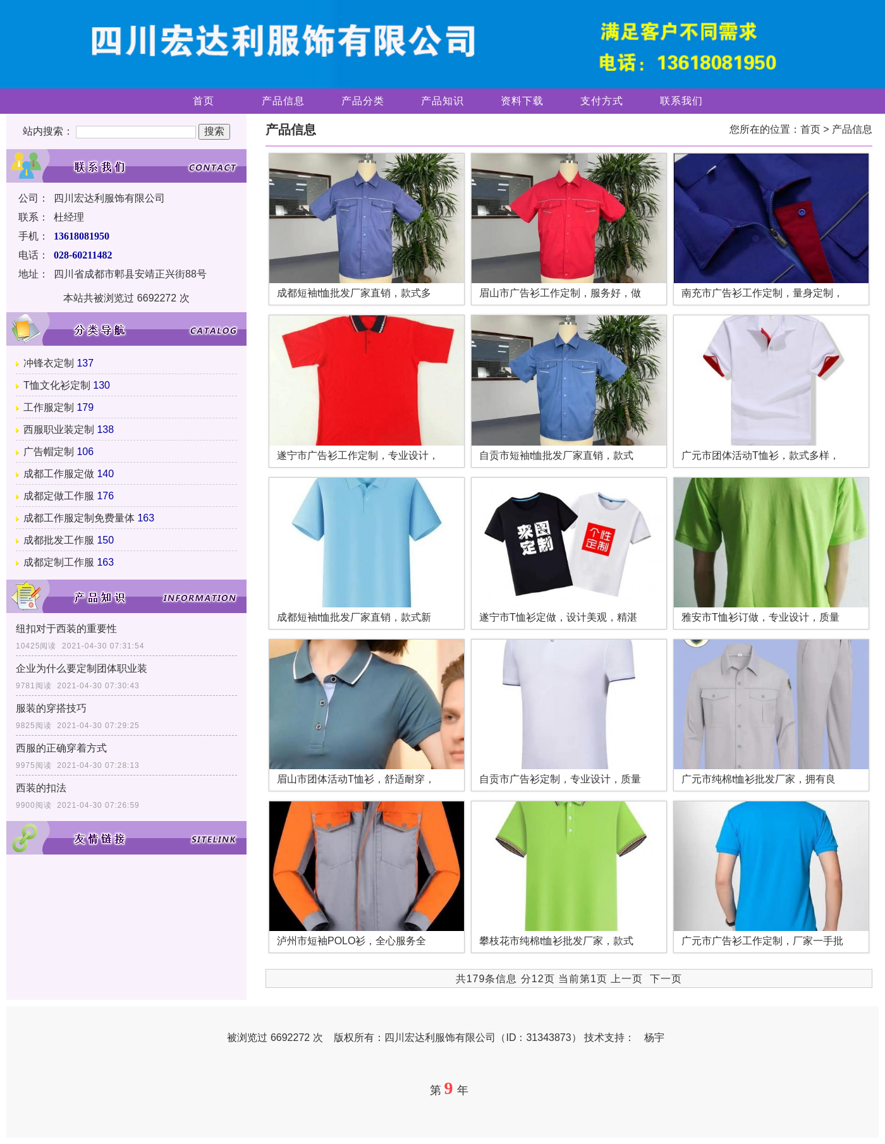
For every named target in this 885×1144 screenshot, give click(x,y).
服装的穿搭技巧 (51, 708)
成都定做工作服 (58, 495)
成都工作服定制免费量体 (79, 518)
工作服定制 (48, 407)
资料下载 (522, 100)
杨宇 (654, 1037)
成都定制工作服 (58, 562)
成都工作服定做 (58, 473)
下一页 (666, 978)
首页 (203, 100)
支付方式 (601, 100)
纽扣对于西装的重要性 (66, 628)
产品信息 (283, 100)
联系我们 (681, 100)
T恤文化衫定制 (56, 385)
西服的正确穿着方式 (61, 748)
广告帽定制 (48, 451)
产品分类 (362, 100)
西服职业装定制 (58, 429)
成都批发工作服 (58, 540)
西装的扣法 (41, 787)
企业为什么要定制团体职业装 (81, 668)
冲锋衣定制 (48, 363)
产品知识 (442, 100)
